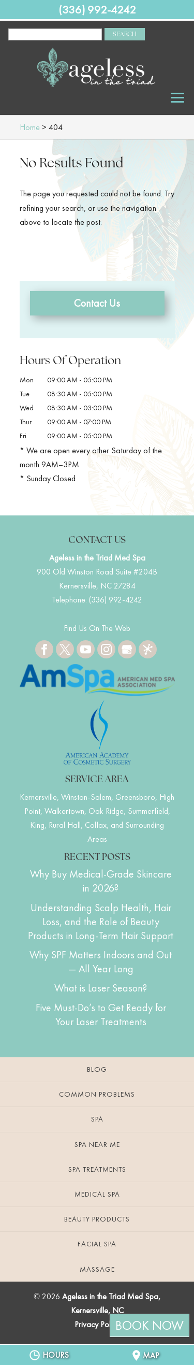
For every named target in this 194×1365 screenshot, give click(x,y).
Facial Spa (97, 1243)
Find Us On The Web (97, 628)
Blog (97, 1069)
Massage (97, 1269)
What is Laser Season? (100, 988)
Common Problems (97, 1094)
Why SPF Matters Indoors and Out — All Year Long (100, 961)
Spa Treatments (97, 1169)
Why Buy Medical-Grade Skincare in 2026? (101, 881)
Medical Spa (97, 1194)
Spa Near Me (97, 1144)
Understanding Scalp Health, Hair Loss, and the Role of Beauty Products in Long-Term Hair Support (100, 921)
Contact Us (97, 303)
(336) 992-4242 (97, 9)
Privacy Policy (97, 1324)
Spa (97, 1119)
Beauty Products (97, 1219)
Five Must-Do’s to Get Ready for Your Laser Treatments (101, 1014)
